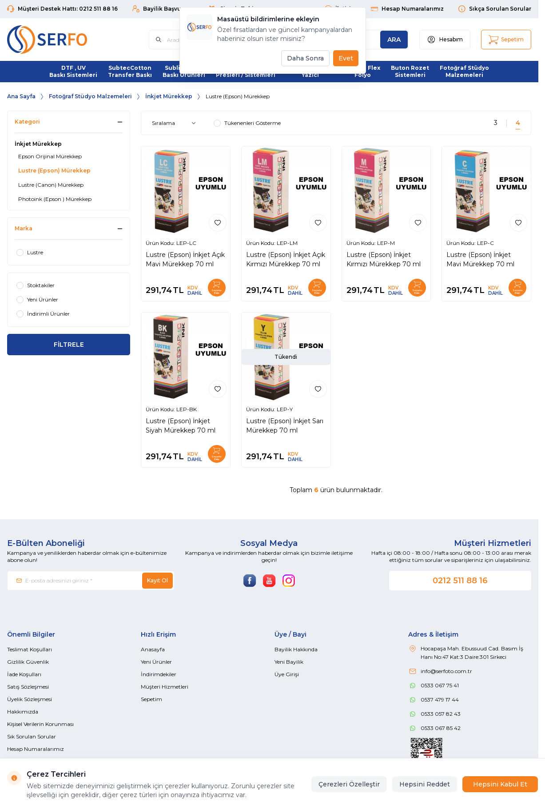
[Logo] (60, 39)
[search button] (394, 39)
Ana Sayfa (21, 96)
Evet (345, 58)
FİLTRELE (69, 345)
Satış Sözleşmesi (28, 686)
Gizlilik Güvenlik (28, 661)
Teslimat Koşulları (29, 649)
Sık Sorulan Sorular (31, 736)
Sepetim (151, 699)
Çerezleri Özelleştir (349, 784)
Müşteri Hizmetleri (164, 686)
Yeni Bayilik (288, 661)
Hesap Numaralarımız (35, 749)
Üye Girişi (286, 674)
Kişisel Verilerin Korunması (40, 724)
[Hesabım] (444, 39)
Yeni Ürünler (156, 661)
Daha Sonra (305, 58)
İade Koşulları (24, 674)
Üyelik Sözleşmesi (29, 699)
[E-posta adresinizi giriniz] (91, 580)
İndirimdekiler (158, 674)
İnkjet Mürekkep (168, 96)
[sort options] (175, 123)
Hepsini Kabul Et (500, 784)
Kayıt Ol (157, 580)
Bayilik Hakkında (296, 649)
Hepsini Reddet (424, 784)
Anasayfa (153, 649)
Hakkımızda (22, 711)
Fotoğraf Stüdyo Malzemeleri (90, 96)
